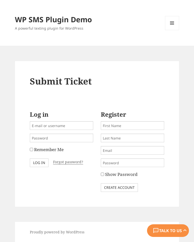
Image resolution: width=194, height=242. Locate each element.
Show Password (119, 174)
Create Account (119, 187)
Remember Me (47, 149)
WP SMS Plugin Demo (53, 19)
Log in (39, 162)
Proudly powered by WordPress (57, 232)
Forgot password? (68, 161)
